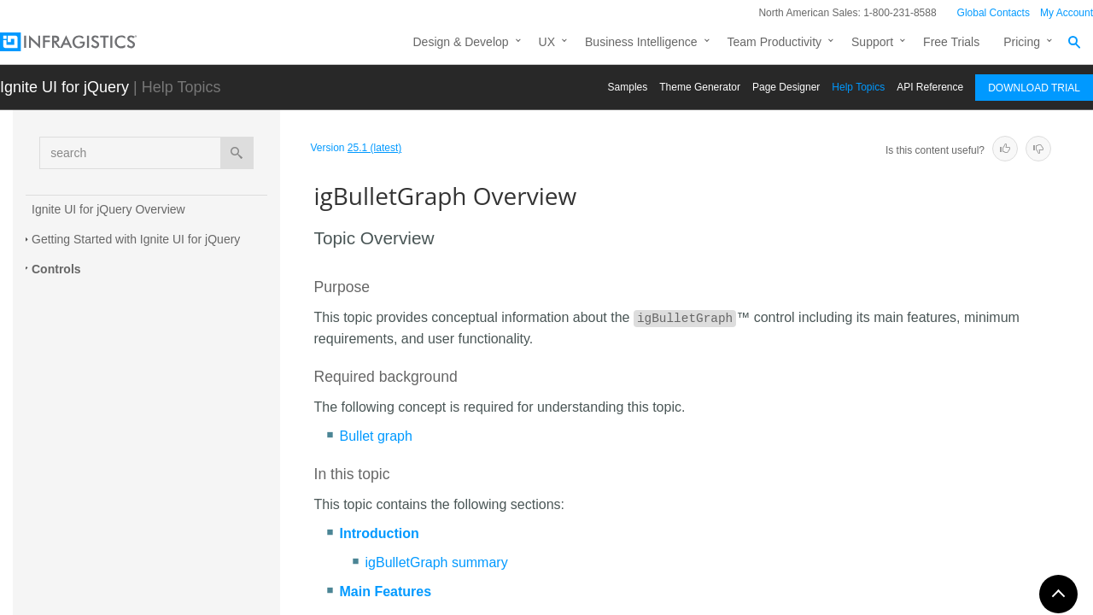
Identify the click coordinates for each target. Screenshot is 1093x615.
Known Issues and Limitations (141, 472)
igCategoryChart (90, 508)
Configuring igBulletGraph (130, 383)
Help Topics (858, 87)
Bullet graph (376, 436)
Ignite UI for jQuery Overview (108, 209)
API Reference (930, 87)
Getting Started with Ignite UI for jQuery (136, 239)
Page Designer (786, 87)
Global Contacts (993, 13)
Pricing (1021, 42)
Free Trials (951, 42)
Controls (56, 269)
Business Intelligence (641, 42)
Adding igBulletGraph (118, 353)
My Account (1066, 13)
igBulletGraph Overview (130, 323)
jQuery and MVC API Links (133, 412)
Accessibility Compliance (128, 442)
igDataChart (79, 568)
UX (547, 42)
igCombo (71, 538)
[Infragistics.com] (85, 41)
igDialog (69, 598)
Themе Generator (699, 87)
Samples (628, 87)
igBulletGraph (86, 295)
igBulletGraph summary (436, 562)
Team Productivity (774, 42)
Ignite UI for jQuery (64, 87)
